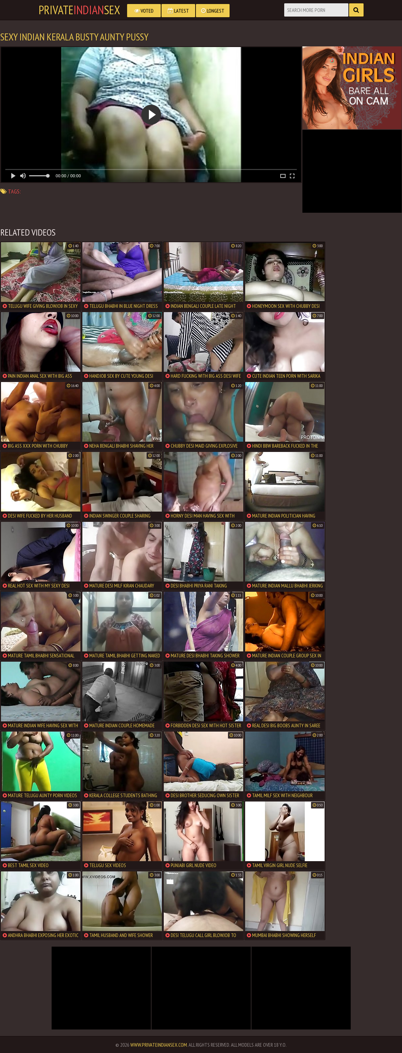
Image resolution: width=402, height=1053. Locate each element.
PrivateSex (79, 10)
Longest (212, 10)
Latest (178, 10)
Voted (144, 10)
